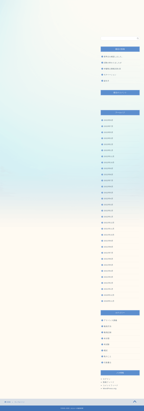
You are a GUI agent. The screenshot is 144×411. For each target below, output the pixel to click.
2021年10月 (109, 235)
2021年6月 (108, 259)
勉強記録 (107, 332)
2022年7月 (108, 180)
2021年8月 (108, 247)
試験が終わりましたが (113, 63)
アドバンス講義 (110, 320)
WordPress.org (109, 388)
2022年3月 (108, 205)
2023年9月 (108, 120)
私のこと (107, 356)
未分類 (107, 338)
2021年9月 (108, 241)
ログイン (106, 379)
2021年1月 (108, 289)
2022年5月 (108, 193)
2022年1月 (108, 217)
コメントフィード (110, 385)
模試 (106, 350)
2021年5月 (108, 265)
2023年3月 (108, 138)
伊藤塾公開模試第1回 (112, 69)
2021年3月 (108, 277)
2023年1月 (108, 150)
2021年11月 (109, 229)
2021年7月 (108, 253)
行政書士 (107, 362)
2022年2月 (108, 211)
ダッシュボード (54, 121)
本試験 (107, 344)
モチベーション (110, 75)
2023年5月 (108, 132)
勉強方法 (107, 326)
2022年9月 (108, 168)
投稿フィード (108, 382)
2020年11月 (109, 301)
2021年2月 (108, 283)
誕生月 (106, 81)
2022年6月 (108, 186)
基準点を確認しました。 (113, 57)
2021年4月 (108, 271)
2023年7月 (108, 126)
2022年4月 (108, 199)
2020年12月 (109, 295)
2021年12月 (109, 223)
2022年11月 (109, 156)
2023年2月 (108, 144)
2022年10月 (109, 162)
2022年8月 (108, 174)
